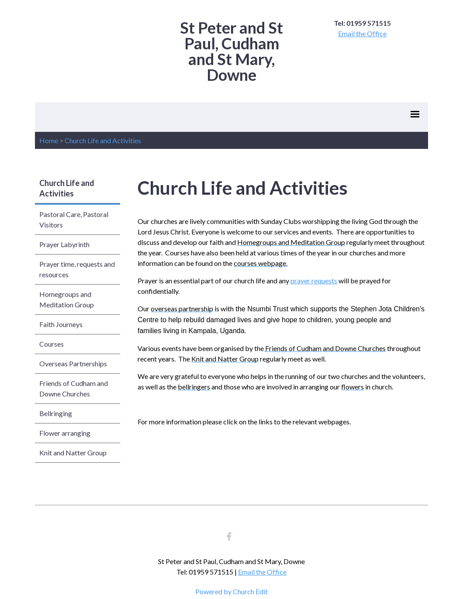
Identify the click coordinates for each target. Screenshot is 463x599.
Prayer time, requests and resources (77, 269)
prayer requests (313, 280)
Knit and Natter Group (73, 452)
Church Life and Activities (103, 140)
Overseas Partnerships (73, 363)
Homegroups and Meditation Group (66, 299)
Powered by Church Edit (231, 591)
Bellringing (55, 413)
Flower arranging (64, 433)
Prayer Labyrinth (64, 244)
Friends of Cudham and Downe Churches (73, 388)
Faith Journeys (61, 324)
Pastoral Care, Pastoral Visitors (73, 219)
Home (48, 140)
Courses (51, 344)
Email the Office (362, 33)
